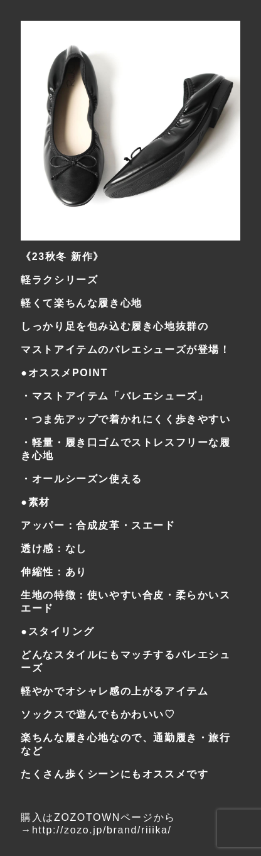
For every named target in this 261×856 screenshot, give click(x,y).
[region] (130, 130)
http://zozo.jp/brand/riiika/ (102, 830)
